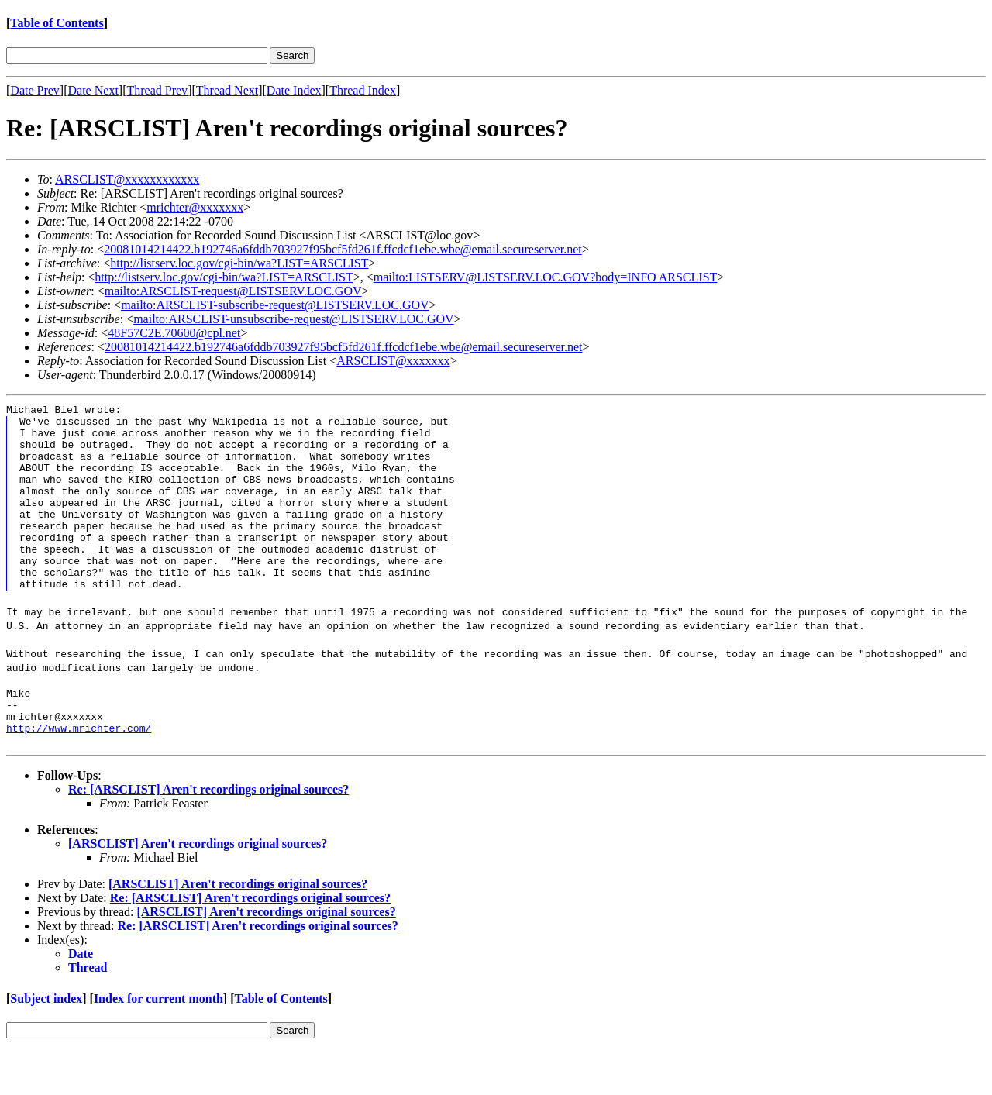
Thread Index (362, 90)
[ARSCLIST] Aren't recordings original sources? (197, 887)
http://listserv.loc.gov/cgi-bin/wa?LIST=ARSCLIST (239, 263)
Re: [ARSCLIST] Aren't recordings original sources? (208, 833)
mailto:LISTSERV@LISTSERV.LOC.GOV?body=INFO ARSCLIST (546, 277)
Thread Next (227, 90)
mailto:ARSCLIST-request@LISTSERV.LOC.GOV (233, 291)
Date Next (93, 90)
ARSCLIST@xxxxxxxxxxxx (127, 179)
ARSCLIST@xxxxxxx (393, 360)
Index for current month (158, 1042)
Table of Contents (56, 22)
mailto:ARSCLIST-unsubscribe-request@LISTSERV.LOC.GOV (293, 318)
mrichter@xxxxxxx (194, 207)
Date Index (294, 90)
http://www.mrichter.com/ (78, 772)
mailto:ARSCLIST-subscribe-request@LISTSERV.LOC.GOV (275, 305)
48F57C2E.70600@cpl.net (174, 332)
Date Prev (35, 90)
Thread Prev (157, 90)
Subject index (46, 1042)
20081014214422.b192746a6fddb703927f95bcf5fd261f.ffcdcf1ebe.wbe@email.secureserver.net (342, 249)
